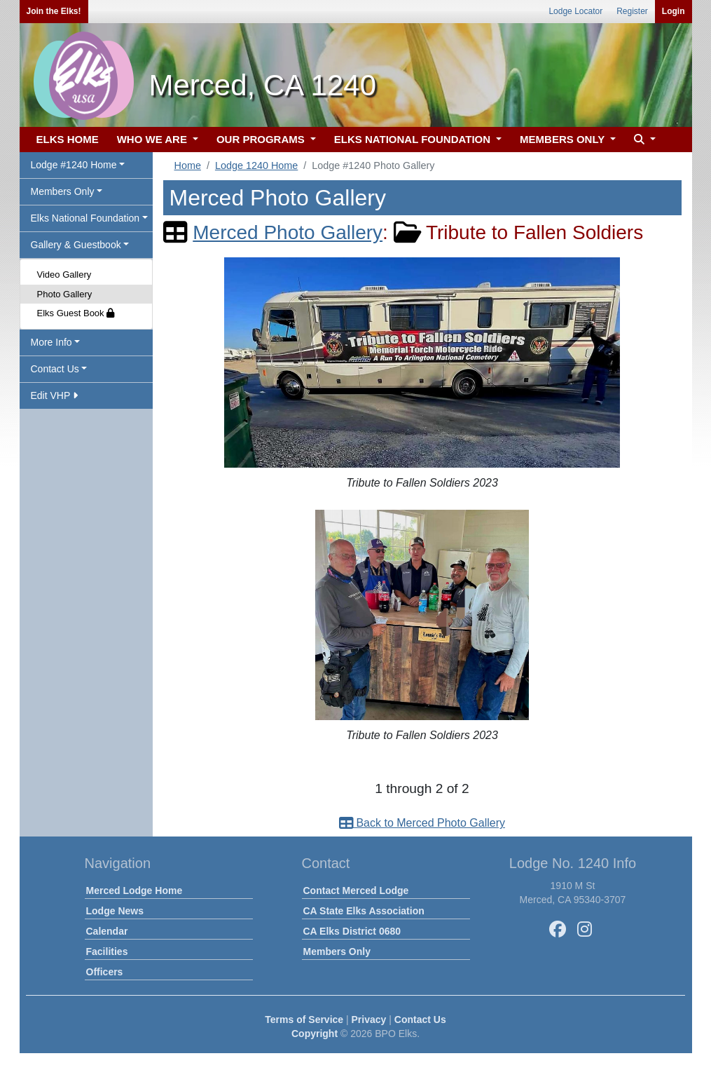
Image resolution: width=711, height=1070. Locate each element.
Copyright (314, 1033)
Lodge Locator (575, 11)
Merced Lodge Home (134, 890)
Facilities (107, 951)
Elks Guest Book (76, 313)
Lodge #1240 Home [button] (74, 164)
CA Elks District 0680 (352, 931)
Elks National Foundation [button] (85, 218)
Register (632, 11)
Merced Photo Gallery (287, 232)
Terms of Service (304, 1019)
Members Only (337, 951)
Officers (104, 971)
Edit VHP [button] (54, 395)
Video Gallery (64, 274)
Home (187, 165)
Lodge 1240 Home (256, 165)
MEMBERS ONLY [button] (563, 139)
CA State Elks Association (363, 910)
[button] (643, 140)
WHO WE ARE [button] (153, 139)
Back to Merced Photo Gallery (422, 823)
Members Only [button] (63, 191)
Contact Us (420, 1019)
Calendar (107, 931)
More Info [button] (51, 342)
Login (673, 11)
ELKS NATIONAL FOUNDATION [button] (414, 139)
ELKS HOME (67, 139)
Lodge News (115, 910)
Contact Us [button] (55, 368)
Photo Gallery (64, 294)
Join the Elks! (54, 11)
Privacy (369, 1019)
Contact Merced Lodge (356, 890)
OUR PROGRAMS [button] (262, 139)
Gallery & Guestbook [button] (76, 244)
